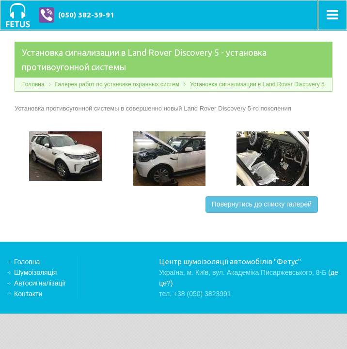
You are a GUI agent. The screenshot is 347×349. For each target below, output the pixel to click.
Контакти (28, 294)
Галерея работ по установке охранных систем (117, 84)
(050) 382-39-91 (86, 15)
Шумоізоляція (35, 272)
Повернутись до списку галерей (262, 204)
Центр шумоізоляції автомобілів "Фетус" (17, 15)
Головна (33, 84)
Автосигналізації (39, 283)
